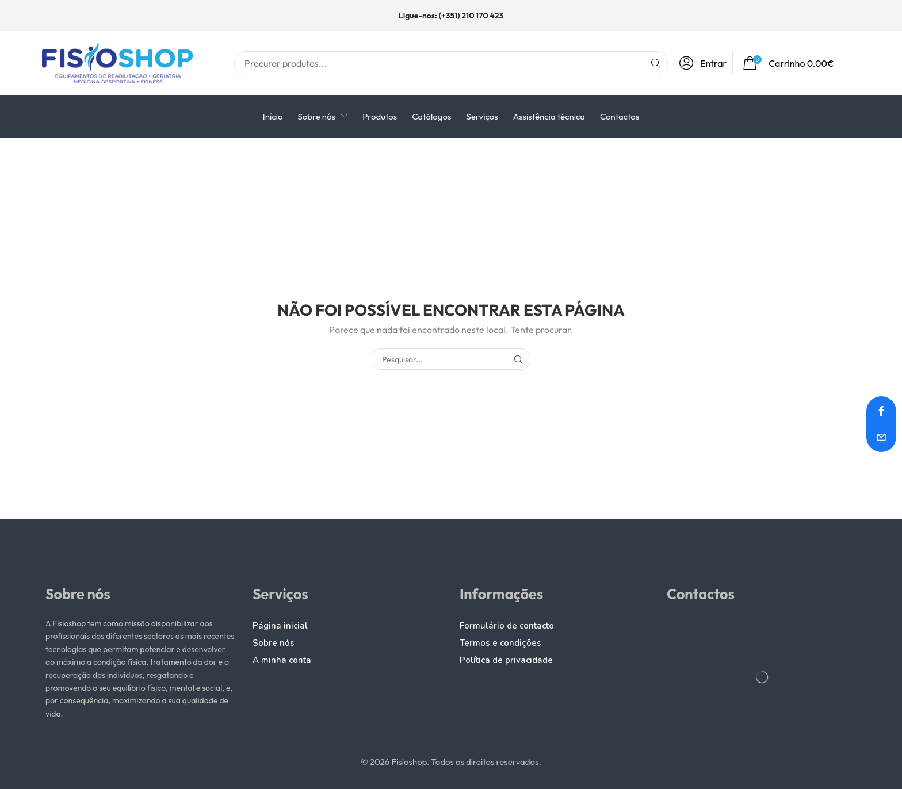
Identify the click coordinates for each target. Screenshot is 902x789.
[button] (705, 63)
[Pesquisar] (655, 63)
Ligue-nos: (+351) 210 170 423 (451, 15)
